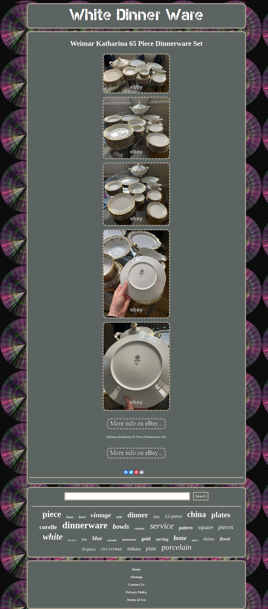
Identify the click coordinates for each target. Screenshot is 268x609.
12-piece (173, 516)
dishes (209, 538)
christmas (111, 549)
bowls (121, 526)
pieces (225, 527)
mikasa (134, 548)
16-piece (88, 549)
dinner (137, 515)
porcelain (177, 547)
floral (225, 538)
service (162, 525)
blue (97, 538)
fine (84, 539)
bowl (82, 517)
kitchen (72, 540)
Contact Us (136, 584)
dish (156, 517)
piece (51, 514)
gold (145, 538)
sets (119, 517)
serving (162, 539)
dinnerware (84, 525)
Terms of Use (136, 600)
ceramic (140, 528)
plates (220, 515)
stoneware (129, 539)
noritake (112, 540)
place (195, 540)
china (196, 514)
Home (136, 569)
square (205, 527)
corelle (48, 527)
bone (180, 537)
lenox (70, 517)
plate (151, 548)
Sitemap (136, 577)
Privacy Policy (136, 592)
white (53, 536)
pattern (186, 527)
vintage (101, 515)
